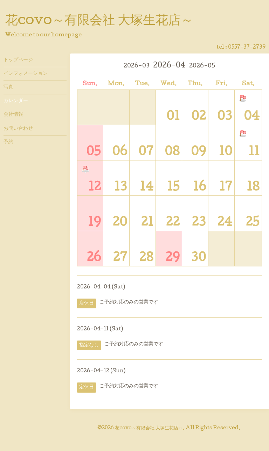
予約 (8, 142)
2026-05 (202, 66)
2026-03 (137, 66)
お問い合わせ (18, 128)
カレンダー (16, 101)
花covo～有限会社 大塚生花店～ (99, 21)
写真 (8, 87)
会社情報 (13, 114)
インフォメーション (26, 74)
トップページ (18, 60)
